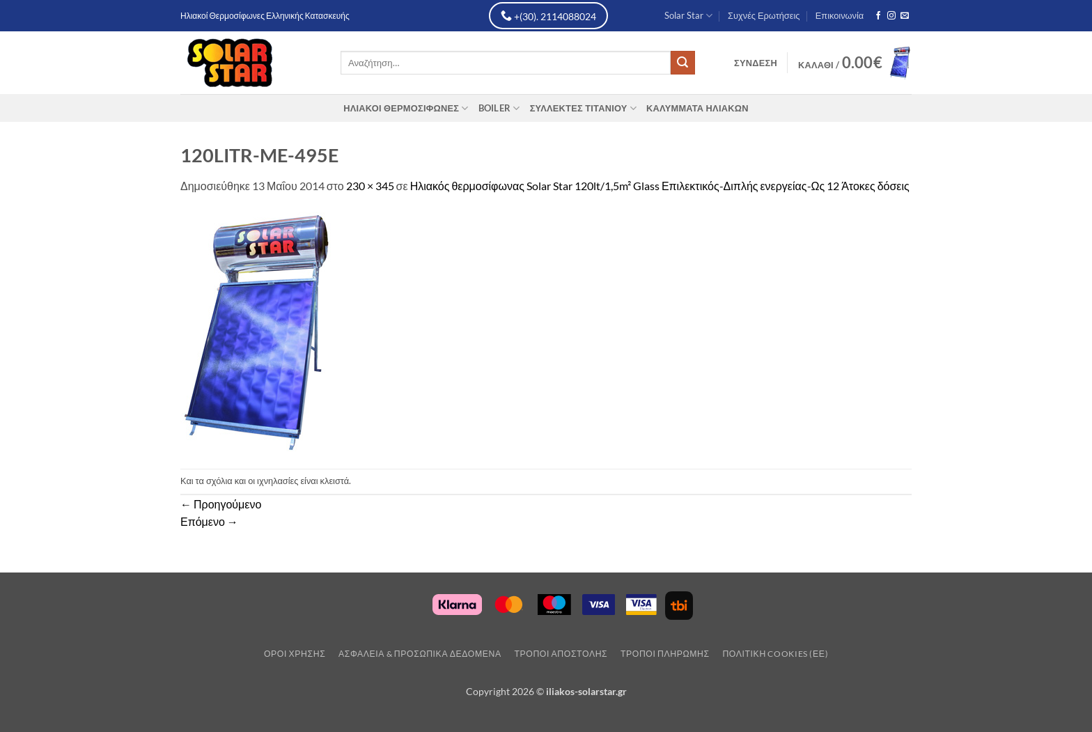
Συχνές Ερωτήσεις (764, 15)
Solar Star (688, 15)
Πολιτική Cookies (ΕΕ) (775, 653)
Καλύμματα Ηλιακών (697, 108)
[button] (755, 63)
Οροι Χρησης (294, 653)
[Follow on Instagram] (891, 16)
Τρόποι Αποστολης (560, 653)
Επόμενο (209, 521)
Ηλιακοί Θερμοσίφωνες (405, 108)
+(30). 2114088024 (548, 15)
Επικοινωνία (840, 15)
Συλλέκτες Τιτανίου (583, 108)
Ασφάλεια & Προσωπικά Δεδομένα (419, 653)
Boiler (499, 108)
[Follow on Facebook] (878, 16)
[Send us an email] (904, 16)
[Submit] (682, 63)
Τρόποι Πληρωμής (665, 653)
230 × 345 (370, 185)
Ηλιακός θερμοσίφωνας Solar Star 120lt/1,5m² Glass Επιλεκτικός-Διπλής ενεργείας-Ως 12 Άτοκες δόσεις (660, 185)
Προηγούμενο (220, 504)
